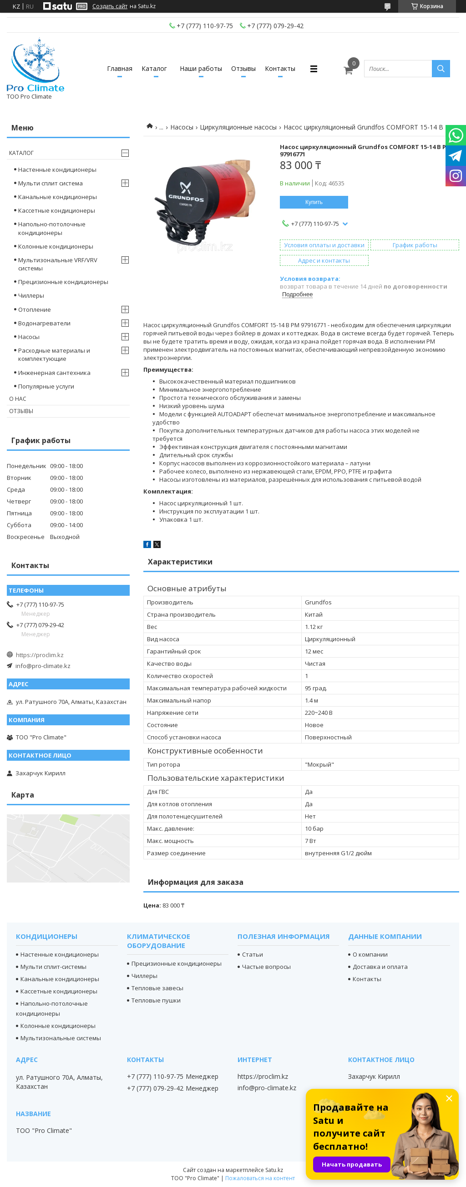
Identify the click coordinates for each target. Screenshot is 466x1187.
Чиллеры (31, 295)
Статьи (252, 954)
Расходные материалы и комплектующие (54, 354)
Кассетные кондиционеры (56, 210)
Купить (314, 202)
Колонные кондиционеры (55, 246)
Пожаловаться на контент (260, 1178)
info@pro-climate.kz (43, 665)
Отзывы (243, 68)
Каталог (154, 68)
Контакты (280, 68)
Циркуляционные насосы (238, 127)
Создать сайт (109, 6)
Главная (119, 68)
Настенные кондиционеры (57, 169)
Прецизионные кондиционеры (63, 282)
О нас (17, 399)
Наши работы (201, 68)
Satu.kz (274, 1170)
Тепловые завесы (157, 988)
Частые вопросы (266, 967)
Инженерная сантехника (54, 373)
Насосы (181, 127)
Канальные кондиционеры (57, 197)
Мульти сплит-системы (53, 967)
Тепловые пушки (156, 1000)
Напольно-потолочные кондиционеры (52, 228)
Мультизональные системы (60, 1038)
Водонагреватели (44, 323)
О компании (370, 954)
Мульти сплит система (50, 183)
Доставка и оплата (380, 967)
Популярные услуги (46, 386)
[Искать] (441, 68)
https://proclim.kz (40, 654)
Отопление (34, 309)
